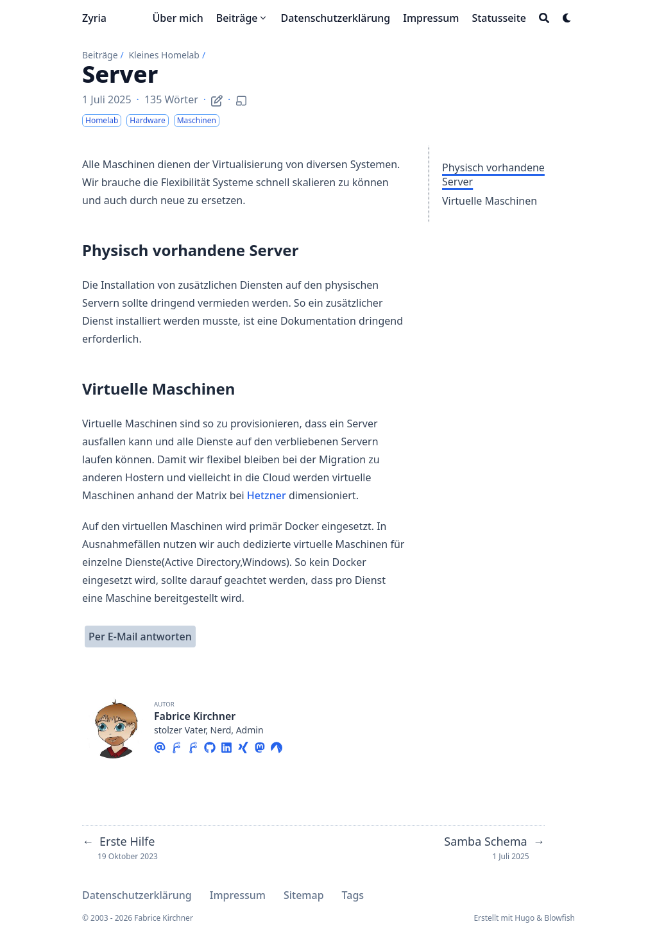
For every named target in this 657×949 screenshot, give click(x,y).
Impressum (238, 895)
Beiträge (100, 55)
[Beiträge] (242, 18)
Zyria (94, 18)
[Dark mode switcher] (567, 18)
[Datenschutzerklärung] (336, 18)
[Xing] (243, 746)
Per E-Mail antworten (140, 636)
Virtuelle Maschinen (489, 201)
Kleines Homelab (164, 55)
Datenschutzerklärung (137, 895)
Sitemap (304, 895)
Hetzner (266, 495)
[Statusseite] (499, 18)
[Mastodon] (260, 746)
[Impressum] (431, 18)
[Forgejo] (176, 746)
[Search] (544, 18)
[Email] (160, 746)
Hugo (524, 917)
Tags (353, 895)
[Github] (210, 746)
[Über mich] (177, 18)
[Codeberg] (276, 746)
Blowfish (559, 917)
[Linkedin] (226, 746)
